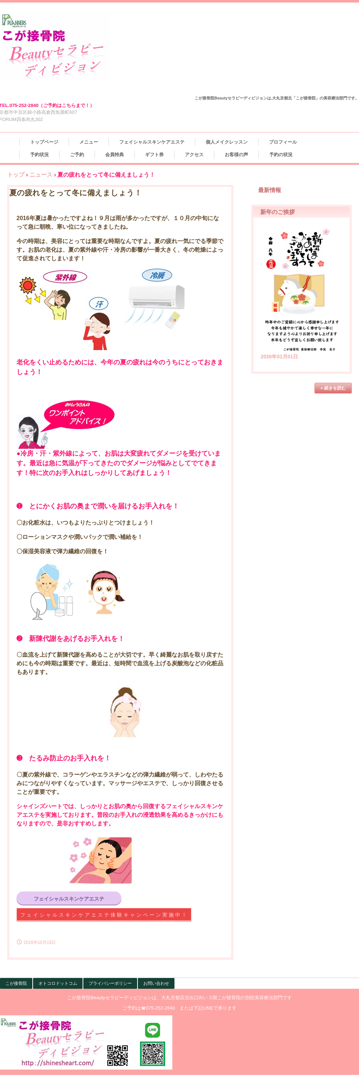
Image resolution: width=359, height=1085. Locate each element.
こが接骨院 (16, 983)
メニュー (88, 142)
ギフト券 (154, 154)
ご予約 (77, 154)
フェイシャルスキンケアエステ (152, 142)
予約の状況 (281, 154)
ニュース (40, 175)
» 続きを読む (333, 388)
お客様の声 (236, 154)
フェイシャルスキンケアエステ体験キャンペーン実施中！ (104, 915)
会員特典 (114, 154)
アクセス (194, 154)
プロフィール (283, 142)
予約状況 (39, 154)
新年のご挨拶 (277, 212)
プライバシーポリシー (110, 983)
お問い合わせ (156, 983)
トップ (15, 175)
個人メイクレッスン (227, 142)
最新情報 (269, 190)
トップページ (44, 142)
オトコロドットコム (57, 983)
